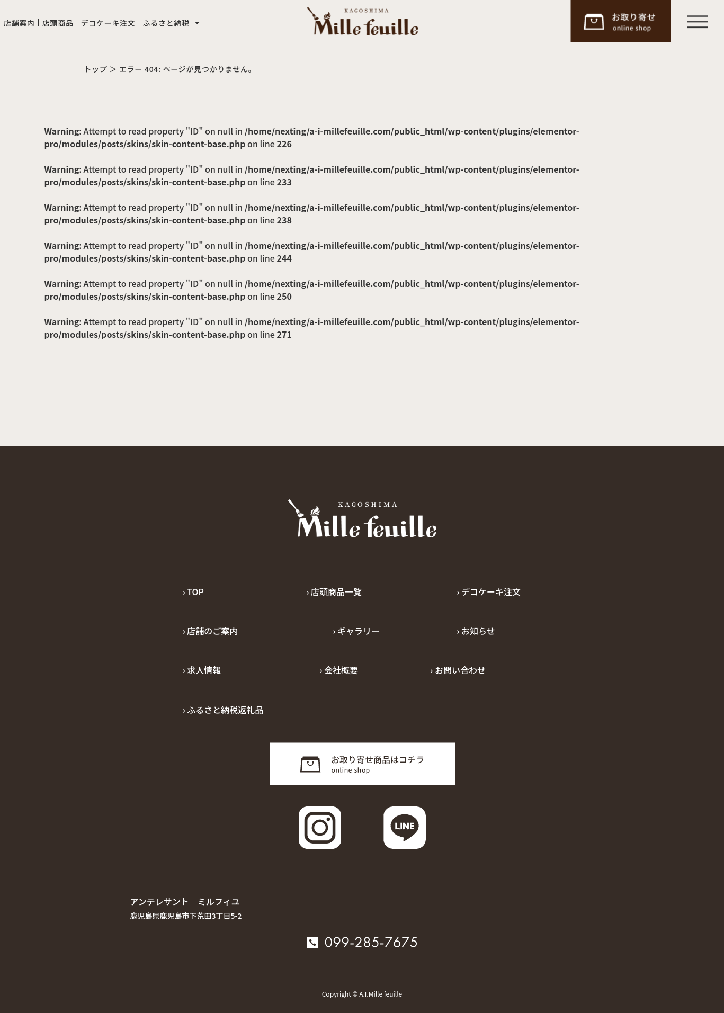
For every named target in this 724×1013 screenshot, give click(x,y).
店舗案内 (19, 22)
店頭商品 (58, 22)
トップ (96, 69)
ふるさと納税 (171, 23)
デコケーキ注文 (108, 22)
